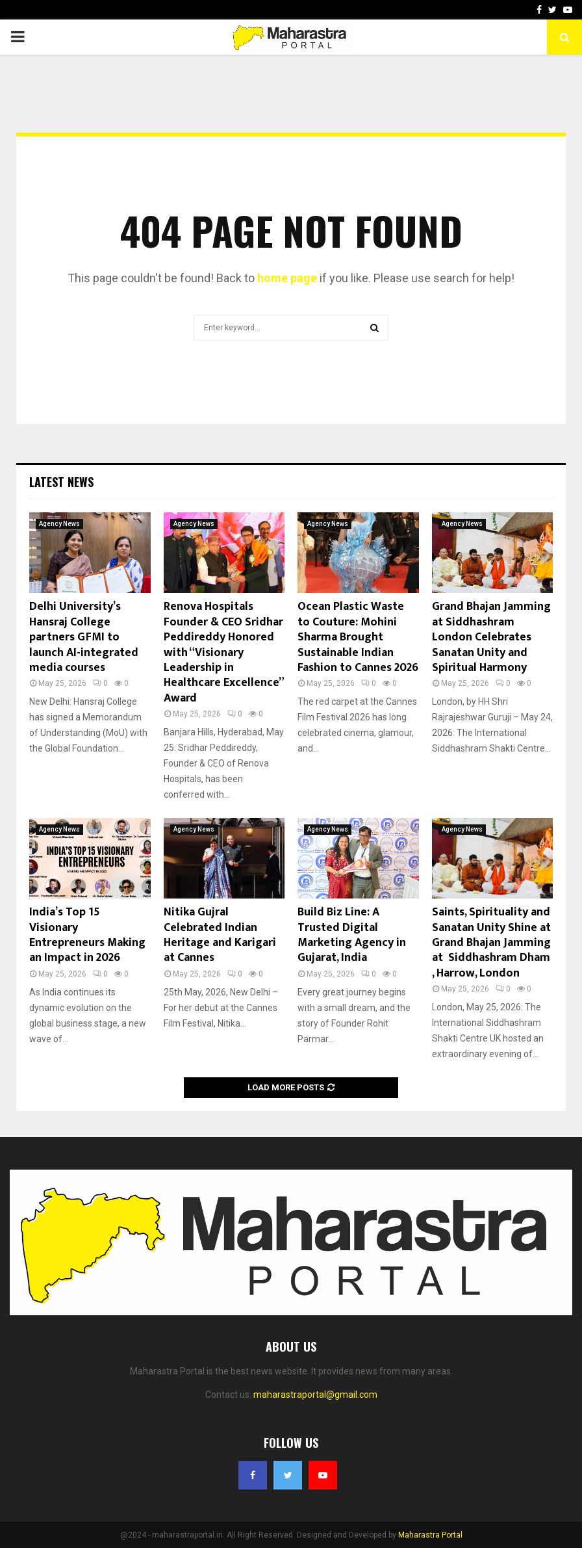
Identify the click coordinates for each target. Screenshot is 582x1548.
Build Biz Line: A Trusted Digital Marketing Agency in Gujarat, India (351, 934)
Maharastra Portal (430, 1535)
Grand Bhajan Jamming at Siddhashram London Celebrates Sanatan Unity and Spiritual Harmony (491, 637)
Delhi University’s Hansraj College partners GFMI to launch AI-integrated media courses (83, 637)
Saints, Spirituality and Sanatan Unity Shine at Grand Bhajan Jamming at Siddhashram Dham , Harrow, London (491, 942)
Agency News (59, 523)
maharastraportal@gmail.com (315, 1394)
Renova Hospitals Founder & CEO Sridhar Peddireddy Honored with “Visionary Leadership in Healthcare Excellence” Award (223, 652)
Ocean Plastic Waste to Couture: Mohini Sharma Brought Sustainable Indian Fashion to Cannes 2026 (357, 637)
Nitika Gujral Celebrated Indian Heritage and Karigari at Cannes (220, 934)
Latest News (61, 481)
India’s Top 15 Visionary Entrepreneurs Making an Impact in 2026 (87, 934)
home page (287, 278)
